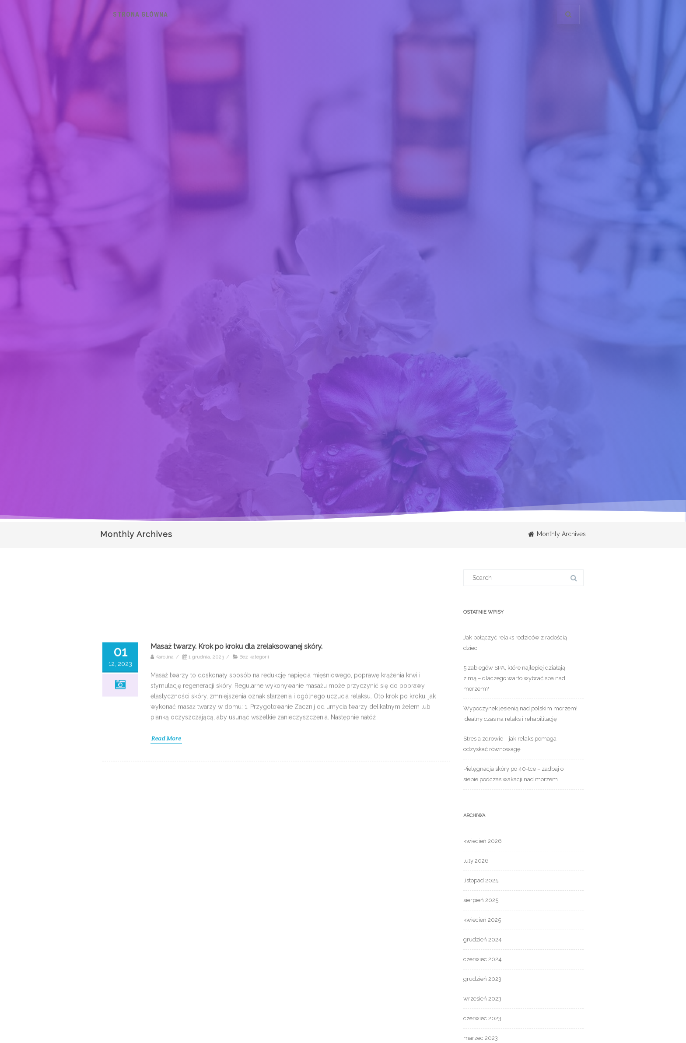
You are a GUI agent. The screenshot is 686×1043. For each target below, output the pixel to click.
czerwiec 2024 (482, 959)
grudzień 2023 (482, 979)
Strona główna (140, 14)
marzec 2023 (480, 1038)
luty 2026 (476, 860)
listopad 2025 (480, 880)
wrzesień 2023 (482, 998)
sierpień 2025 (480, 900)
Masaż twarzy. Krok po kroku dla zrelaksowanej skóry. (236, 1005)
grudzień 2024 (482, 939)
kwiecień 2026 (482, 841)
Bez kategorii (254, 1016)
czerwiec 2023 (482, 1018)
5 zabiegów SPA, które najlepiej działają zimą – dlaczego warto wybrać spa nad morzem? (514, 678)
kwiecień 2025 (482, 920)
